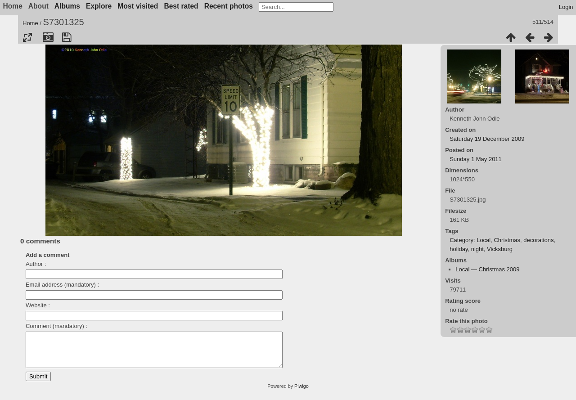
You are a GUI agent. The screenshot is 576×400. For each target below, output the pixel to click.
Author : (36, 264)
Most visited (137, 6)
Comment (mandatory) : (56, 326)
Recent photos (228, 6)
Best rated (181, 6)
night (477, 249)
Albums (67, 6)
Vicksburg (500, 249)
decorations (538, 240)
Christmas (507, 240)
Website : (38, 305)
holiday (459, 249)
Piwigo (301, 393)
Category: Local (470, 240)
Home (30, 23)
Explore (99, 6)
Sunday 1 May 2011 (476, 159)
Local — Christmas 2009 (487, 269)
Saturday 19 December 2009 (487, 138)
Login (566, 7)
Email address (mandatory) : (62, 284)
